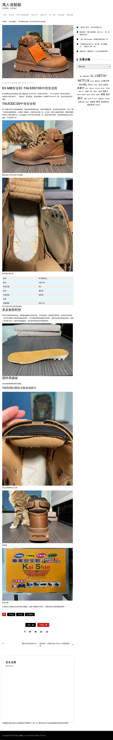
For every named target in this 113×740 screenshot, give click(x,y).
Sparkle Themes (40, 735)
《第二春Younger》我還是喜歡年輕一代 (94, 39)
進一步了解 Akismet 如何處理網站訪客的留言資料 (50, 723)
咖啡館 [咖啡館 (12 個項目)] (105, 85)
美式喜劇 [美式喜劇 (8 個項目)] (107, 98)
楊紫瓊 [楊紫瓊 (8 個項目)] (98, 94)
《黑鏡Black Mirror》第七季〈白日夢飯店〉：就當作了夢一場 (93, 45)
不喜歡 (42, 625)
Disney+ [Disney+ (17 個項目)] (86, 76)
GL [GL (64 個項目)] (92, 75)
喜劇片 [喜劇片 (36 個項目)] (81, 88)
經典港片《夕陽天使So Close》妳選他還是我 (55, 645)
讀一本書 (52, 15)
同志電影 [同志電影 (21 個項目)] (83, 84)
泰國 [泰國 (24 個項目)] (103, 94)
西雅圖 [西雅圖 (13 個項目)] (92, 102)
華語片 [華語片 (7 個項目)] (87, 102)
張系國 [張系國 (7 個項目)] (100, 91)
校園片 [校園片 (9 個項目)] (84, 94)
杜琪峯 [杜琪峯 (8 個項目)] (79, 94)
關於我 (11, 15)
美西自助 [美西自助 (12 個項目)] (81, 102)
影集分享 (43, 15)
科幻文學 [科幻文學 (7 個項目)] (90, 98)
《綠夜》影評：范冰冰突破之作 (91, 27)
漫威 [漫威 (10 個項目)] (85, 98)
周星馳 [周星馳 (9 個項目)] (100, 85)
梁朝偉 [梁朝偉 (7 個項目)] (88, 94)
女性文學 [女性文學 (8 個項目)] (97, 88)
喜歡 (29, 625)
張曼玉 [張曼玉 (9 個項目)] (95, 91)
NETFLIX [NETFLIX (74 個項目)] (83, 80)
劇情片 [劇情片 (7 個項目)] (92, 81)
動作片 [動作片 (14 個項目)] (97, 81)
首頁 (5, 15)
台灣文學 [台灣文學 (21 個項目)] (105, 81)
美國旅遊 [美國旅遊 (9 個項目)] (101, 98)
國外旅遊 (70, 15)
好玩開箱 (61, 15)
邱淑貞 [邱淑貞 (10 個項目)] (97, 105)
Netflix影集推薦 (22, 15)
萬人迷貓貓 (11, 4)
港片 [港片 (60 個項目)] (80, 98)
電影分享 (34, 15)
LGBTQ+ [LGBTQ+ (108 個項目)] (101, 76)
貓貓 (15, 83)
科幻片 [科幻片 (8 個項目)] (95, 98)
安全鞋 (11, 614)
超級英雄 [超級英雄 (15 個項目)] (90, 105)
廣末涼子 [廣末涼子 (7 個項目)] (81, 91)
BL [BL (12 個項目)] (81, 76)
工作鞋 (20, 614)
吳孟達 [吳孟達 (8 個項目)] (95, 85)
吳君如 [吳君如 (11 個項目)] (90, 85)
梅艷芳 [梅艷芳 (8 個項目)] (93, 94)
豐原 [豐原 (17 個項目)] (98, 102)
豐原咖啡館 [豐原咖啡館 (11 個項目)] (105, 102)
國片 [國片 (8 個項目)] (87, 88)
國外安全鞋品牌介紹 (29, 643)
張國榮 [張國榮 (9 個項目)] (87, 91)
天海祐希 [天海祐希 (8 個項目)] (91, 88)
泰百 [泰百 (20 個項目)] (108, 94)
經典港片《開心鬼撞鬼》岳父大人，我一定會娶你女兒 (95, 33)
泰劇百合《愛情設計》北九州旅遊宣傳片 (94, 51)
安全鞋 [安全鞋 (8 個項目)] (103, 88)
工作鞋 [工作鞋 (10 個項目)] (107, 88)
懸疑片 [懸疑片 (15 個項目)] (105, 91)
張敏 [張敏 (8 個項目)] (91, 91)
